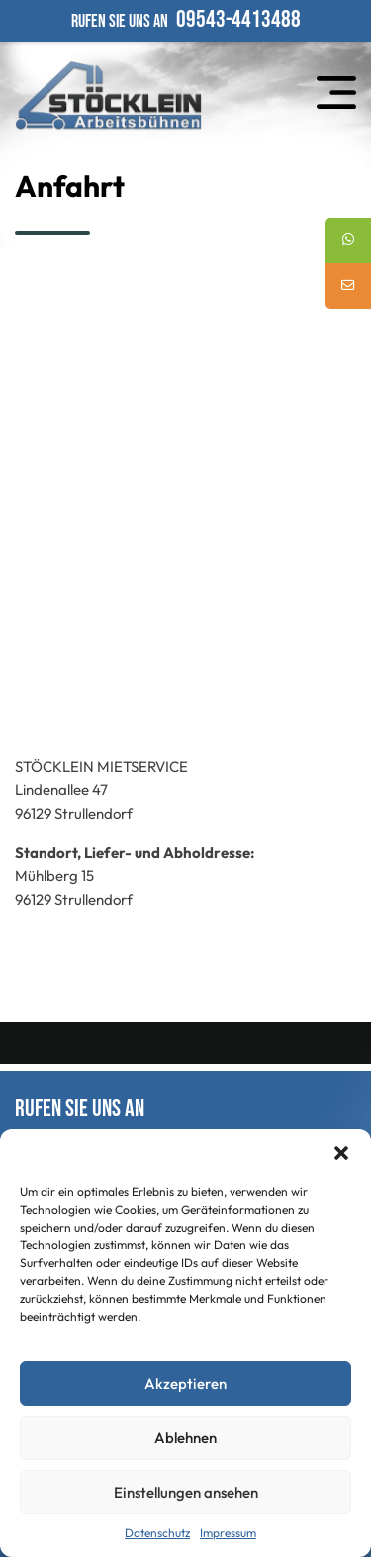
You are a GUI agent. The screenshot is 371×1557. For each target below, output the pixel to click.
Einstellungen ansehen (186, 1492)
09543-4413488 (238, 19)
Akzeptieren (185, 1383)
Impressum (228, 1532)
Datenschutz (157, 1532)
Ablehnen (185, 1437)
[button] (341, 1153)
